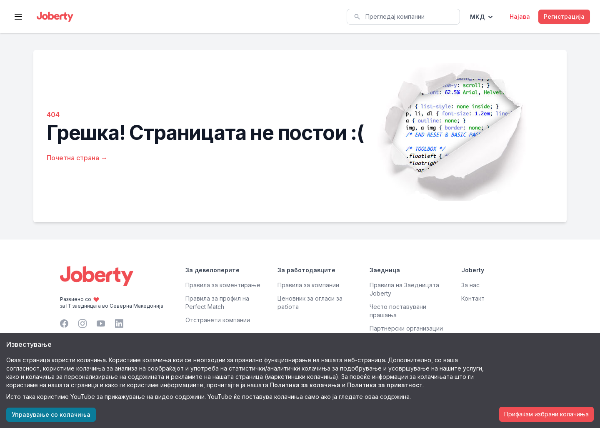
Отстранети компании (217, 319)
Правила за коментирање (222, 285)
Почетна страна (77, 158)
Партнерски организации (406, 328)
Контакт (473, 298)
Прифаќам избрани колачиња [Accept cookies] (546, 414)
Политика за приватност (384, 384)
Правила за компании (308, 285)
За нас (470, 285)
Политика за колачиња (305, 384)
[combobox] (403, 16)
